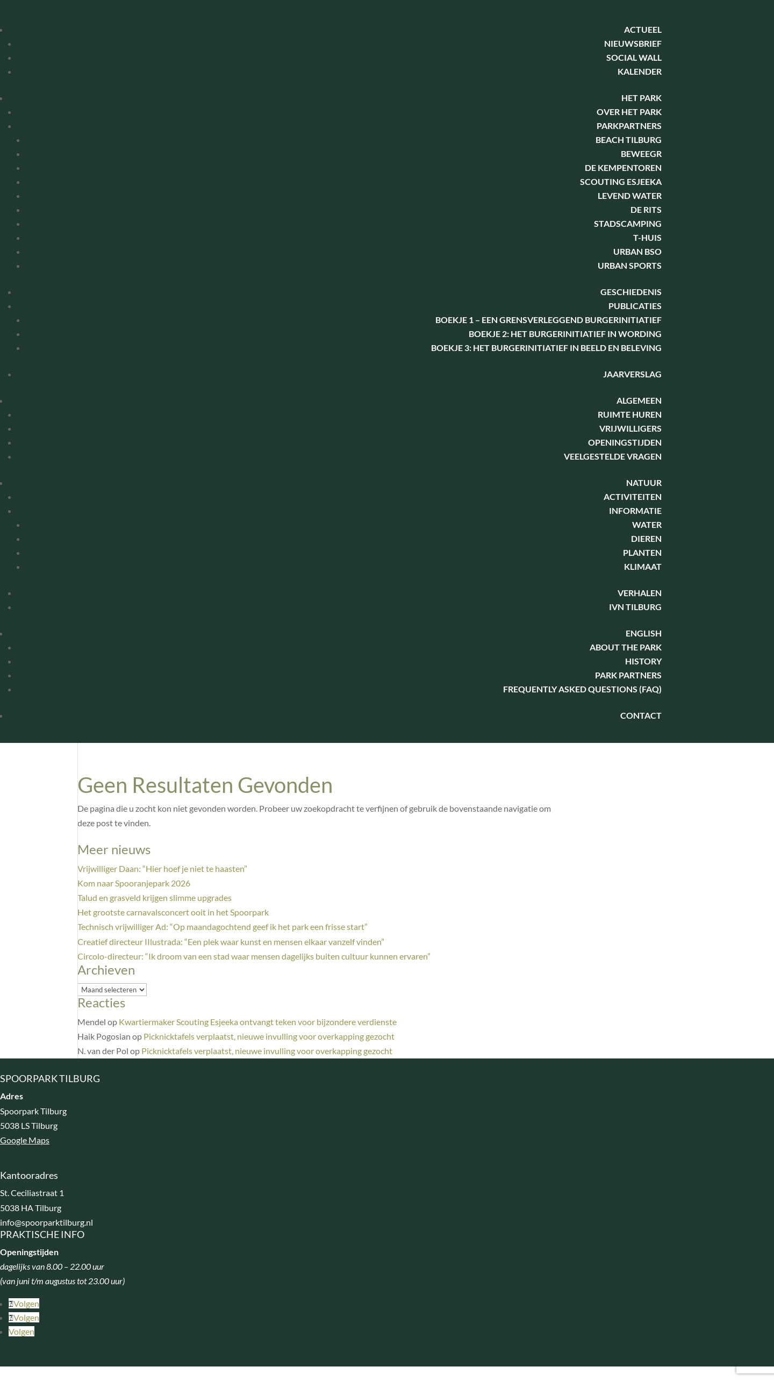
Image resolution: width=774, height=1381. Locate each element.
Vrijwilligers (630, 428)
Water (647, 524)
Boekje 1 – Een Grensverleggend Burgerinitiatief (548, 319)
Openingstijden (625, 442)
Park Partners (628, 675)
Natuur (644, 482)
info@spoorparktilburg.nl (46, 1222)
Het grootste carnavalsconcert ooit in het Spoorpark (173, 912)
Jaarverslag (632, 374)
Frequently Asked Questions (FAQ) (582, 689)
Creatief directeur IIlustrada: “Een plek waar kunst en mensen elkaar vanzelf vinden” (230, 941)
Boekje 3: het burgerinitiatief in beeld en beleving (546, 347)
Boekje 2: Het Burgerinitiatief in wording (565, 333)
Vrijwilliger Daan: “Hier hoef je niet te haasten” (162, 868)
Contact (641, 715)
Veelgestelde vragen (613, 456)
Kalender (640, 71)
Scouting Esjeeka (621, 181)
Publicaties (635, 305)
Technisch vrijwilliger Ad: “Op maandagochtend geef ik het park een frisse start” (222, 926)
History (643, 661)
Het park (641, 97)
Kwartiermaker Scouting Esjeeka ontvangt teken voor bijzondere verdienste (258, 1022)
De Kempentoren (623, 167)
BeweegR (641, 153)
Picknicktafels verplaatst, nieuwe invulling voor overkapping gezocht (269, 1036)
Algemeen (639, 400)
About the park (626, 647)
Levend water (630, 195)
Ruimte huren (630, 414)
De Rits (646, 209)
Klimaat (643, 566)
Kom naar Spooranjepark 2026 (133, 883)
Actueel (643, 29)
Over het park (629, 111)
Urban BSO (637, 251)
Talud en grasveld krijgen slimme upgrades (154, 897)
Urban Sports (630, 265)
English (644, 633)
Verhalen (640, 593)
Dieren (646, 538)
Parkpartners (629, 125)
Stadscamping (628, 223)
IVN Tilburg (635, 607)
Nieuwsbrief (633, 43)
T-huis (647, 237)
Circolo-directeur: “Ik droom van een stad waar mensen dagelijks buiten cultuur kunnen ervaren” (254, 956)
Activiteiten (633, 496)
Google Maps (24, 1140)
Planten (642, 552)
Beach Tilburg (629, 139)
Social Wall (634, 57)
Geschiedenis (631, 292)
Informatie (635, 510)
